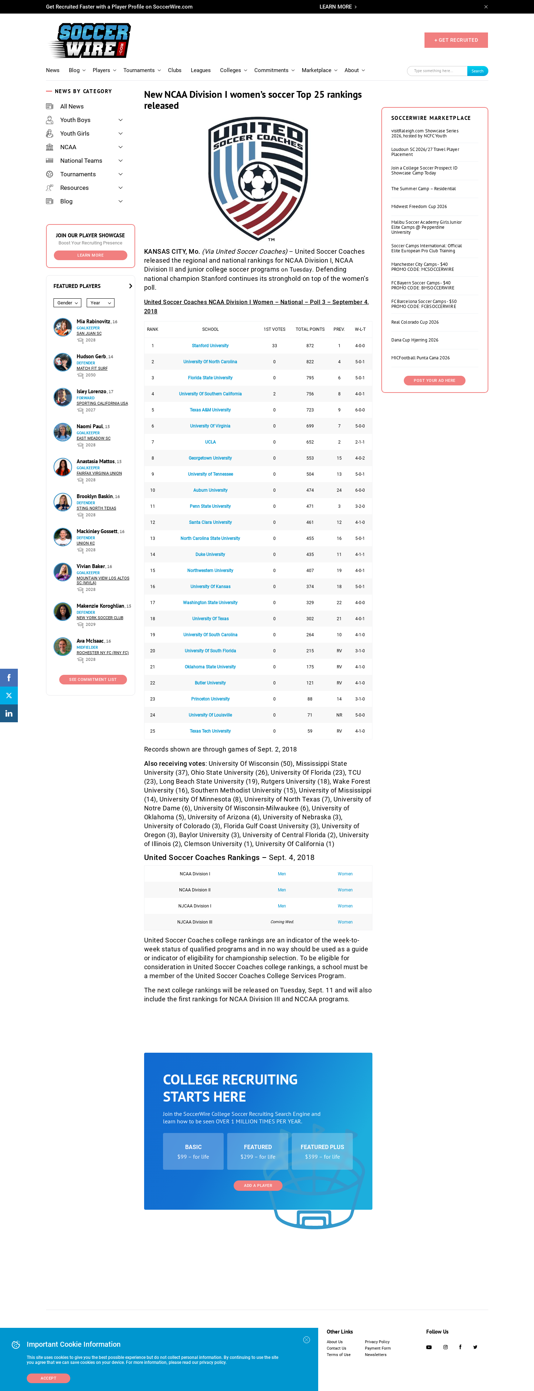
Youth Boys (68, 119)
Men (282, 873)
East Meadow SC (94, 438)
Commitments (271, 70)
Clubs (175, 70)
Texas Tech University (210, 731)
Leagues (201, 70)
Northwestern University (210, 570)
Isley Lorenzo (92, 391)
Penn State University (210, 506)
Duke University (210, 554)
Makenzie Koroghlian (101, 605)
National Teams (74, 160)
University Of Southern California (210, 393)
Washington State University (210, 602)
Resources (67, 187)
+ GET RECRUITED (456, 40)
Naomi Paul (90, 426)
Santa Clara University (210, 522)
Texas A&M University (210, 410)
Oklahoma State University (210, 666)
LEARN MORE (336, 7)
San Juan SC (89, 333)
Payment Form (378, 1348)
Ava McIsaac (91, 640)
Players (101, 70)
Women (345, 873)
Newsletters (376, 1354)
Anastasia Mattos (96, 461)
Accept (48, 1378)
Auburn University (210, 490)
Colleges (230, 70)
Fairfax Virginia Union (99, 473)
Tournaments (139, 70)
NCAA (61, 147)
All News (65, 106)
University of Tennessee (210, 474)
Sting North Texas (96, 508)
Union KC (86, 543)
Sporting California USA (102, 403)
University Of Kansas (210, 586)
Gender (64, 302)
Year (95, 302)
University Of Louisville (210, 715)
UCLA (210, 442)
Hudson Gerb (92, 356)
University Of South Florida (210, 650)
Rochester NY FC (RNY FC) (103, 653)
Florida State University (210, 377)
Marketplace (316, 70)
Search (478, 71)
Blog (74, 70)
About (352, 70)
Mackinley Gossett (98, 531)
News (53, 70)
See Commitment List (93, 679)
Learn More (90, 255)
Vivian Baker (91, 566)
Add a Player (258, 1185)
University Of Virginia (210, 426)
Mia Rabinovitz (94, 321)
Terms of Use (339, 1354)
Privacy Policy (377, 1342)
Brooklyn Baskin (95, 496)
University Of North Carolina (210, 361)
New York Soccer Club (100, 618)
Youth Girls (68, 133)
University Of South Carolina (210, 634)
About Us (335, 1342)
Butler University (210, 683)
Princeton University (210, 699)
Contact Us (336, 1348)
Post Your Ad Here (435, 380)
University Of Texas (210, 618)
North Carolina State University (210, 538)
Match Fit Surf (92, 368)
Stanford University (210, 345)
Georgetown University (210, 458)
